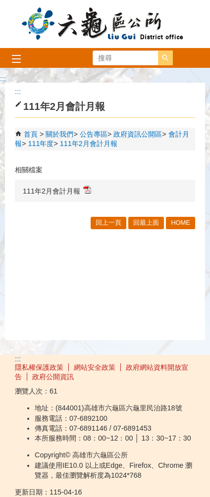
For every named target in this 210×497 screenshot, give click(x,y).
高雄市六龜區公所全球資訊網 (105, 24)
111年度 (40, 144)
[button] (165, 57)
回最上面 (146, 222)
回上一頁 (108, 222)
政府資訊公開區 (137, 134)
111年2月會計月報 (88, 144)
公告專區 (93, 134)
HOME (180, 222)
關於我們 (59, 134)
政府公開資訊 (53, 377)
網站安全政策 (94, 367)
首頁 (31, 134)
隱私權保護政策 (39, 367)
